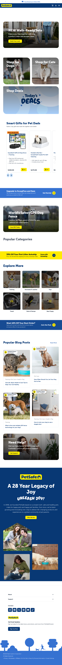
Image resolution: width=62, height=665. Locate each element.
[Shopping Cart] (52, 5)
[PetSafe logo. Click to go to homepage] (6, 5)
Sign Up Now (14, 629)
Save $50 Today (15, 227)
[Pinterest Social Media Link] (24, 610)
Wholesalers (12, 658)
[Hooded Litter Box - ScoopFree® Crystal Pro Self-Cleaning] (40, 152)
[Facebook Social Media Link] (14, 610)
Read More (53, 343)
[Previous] (5, 1)
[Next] (56, 1)
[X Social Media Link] (19, 610)
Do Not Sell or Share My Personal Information (33, 658)
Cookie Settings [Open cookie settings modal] (50, 658)
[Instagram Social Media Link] (10, 610)
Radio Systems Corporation (14, 654)
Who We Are (31, 517)
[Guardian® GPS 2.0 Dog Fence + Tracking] (17, 152)
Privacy (6, 658)
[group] (49, 193)
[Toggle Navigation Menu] (59, 5)
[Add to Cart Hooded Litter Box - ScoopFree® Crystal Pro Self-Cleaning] (47, 169)
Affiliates (18, 658)
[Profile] (55, 5)
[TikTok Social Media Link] (33, 610)
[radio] (55, 162)
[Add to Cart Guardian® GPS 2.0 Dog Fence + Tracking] (24, 169)
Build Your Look (15, 41)
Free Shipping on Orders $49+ (32, 1)
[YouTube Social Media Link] (28, 610)
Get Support (14, 453)
